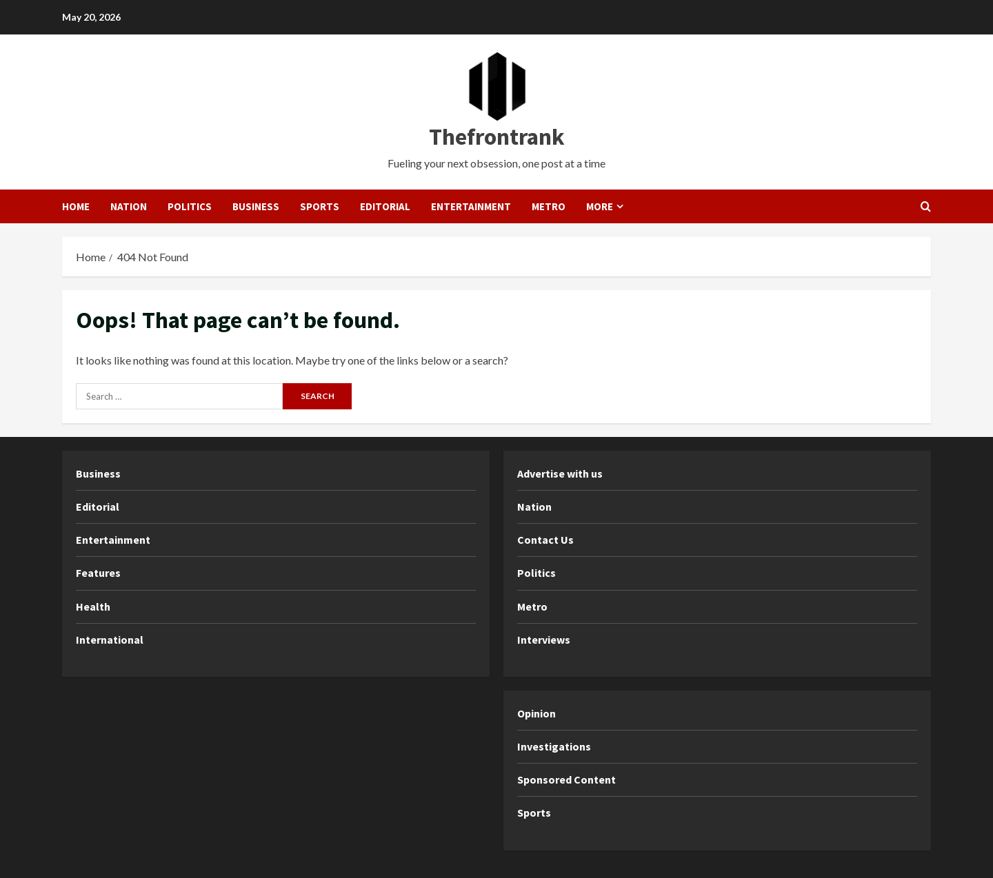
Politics (190, 206)
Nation (128, 206)
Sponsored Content (566, 779)
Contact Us (545, 540)
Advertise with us (560, 473)
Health (93, 606)
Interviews (543, 639)
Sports (319, 206)
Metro (548, 206)
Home (76, 206)
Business (255, 206)
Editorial (385, 206)
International (109, 639)
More (599, 206)
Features (98, 573)
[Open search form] (926, 206)
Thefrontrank (497, 136)
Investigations (554, 746)
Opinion (536, 713)
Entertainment (471, 206)
